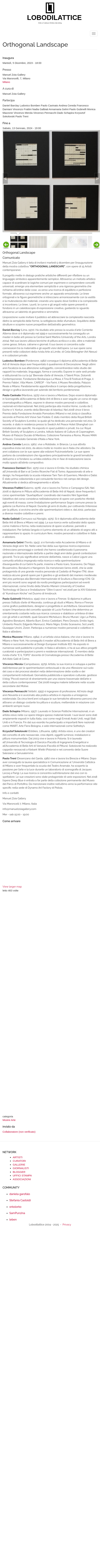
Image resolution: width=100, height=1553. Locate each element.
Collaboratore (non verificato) (19, 1131)
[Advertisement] (32, 1004)
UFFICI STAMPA (22, 1175)
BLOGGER (19, 1171)
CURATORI (19, 1160)
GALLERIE (19, 1164)
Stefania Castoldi (20, 1200)
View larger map (12, 886)
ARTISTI (17, 1157)
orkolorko (15, 1206)
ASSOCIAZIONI (22, 1179)
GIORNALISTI (21, 1168)
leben (13, 1219)
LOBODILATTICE (51, 17)
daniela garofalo (19, 1194)
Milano (6, 82)
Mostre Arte (9, 1120)
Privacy (67, 1224)
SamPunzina (17, 1213)
